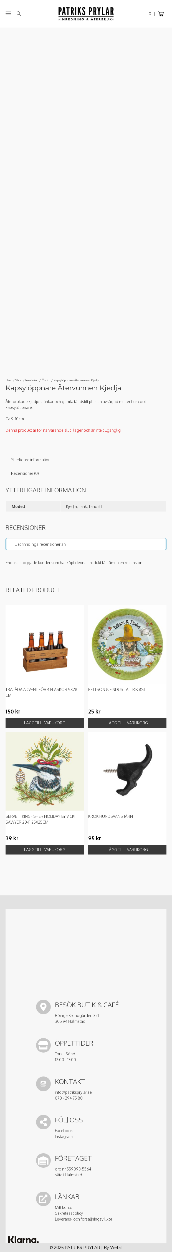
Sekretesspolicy (69, 1213)
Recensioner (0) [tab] (25, 473)
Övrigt (46, 380)
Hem (9, 380)
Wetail (116, 1247)
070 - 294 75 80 (69, 1098)
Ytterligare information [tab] (30, 459)
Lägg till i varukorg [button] (44, 722)
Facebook (64, 1130)
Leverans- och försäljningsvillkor (83, 1219)
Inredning (32, 380)
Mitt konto (63, 1207)
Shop (18, 380)
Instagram (64, 1136)
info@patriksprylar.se (73, 1092)
